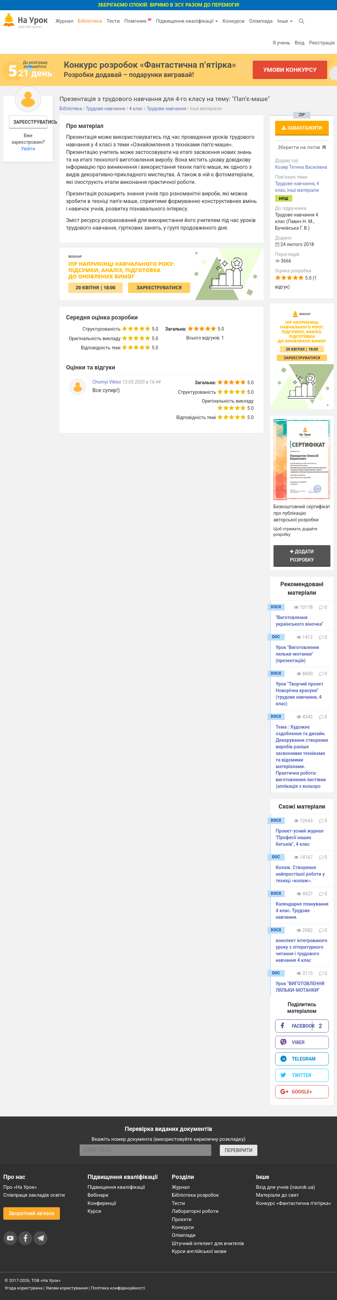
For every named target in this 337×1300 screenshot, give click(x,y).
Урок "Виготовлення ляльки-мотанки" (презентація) (297, 654)
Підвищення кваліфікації (187, 21)
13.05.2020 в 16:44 (141, 382)
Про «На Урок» (20, 1187)
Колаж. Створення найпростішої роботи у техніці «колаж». (300, 874)
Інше (285, 21)
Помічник (137, 20)
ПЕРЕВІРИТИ (238, 1150)
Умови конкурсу (290, 69)
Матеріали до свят (277, 1195)
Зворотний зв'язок (32, 1213)
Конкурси (233, 21)
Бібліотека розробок (195, 1195)
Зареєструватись (30, 122)
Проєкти (182, 1219)
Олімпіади (183, 1235)
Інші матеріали (303, 190)
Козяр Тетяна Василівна (301, 167)
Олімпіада (260, 21)
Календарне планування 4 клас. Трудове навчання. (302, 910)
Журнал (64, 21)
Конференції (102, 1203)
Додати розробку (302, 555)
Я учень (281, 43)
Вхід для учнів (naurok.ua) (285, 1187)
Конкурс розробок (150, 65)
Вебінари (98, 1195)
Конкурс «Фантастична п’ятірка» (293, 1203)
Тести (113, 21)
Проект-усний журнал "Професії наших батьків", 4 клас (300, 837)
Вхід (300, 43)
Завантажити (302, 128)
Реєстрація (322, 43)
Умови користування (67, 1288)
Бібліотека (90, 21)
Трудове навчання (295, 183)
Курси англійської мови (199, 1251)
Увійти (28, 148)
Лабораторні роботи (195, 1211)
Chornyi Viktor (107, 382)
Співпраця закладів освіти (34, 1195)
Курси (94, 1211)
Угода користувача (23, 1288)
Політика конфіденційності (118, 1288)
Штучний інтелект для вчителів (208, 1243)
